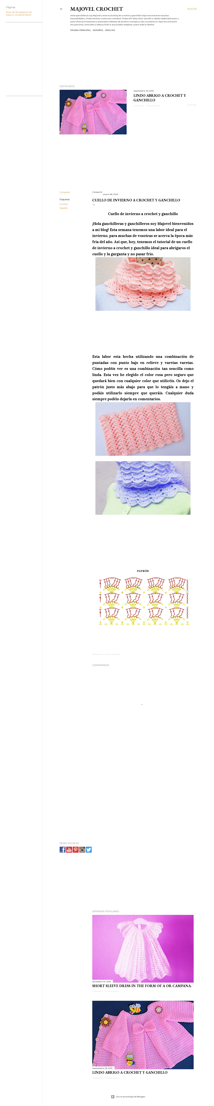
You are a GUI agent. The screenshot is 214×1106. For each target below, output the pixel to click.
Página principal (80, 30)
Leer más (192, 105)
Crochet (64, 204)
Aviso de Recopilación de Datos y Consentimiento (19, 13)
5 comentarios (112, 991)
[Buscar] (192, 9)
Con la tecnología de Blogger (128, 1097)
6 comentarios (153, 105)
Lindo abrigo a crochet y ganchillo (129, 1072)
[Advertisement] (125, 53)
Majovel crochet (96, 8)
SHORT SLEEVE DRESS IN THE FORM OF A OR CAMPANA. (142, 985)
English (110, 30)
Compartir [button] (138, 105)
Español (98, 30)
